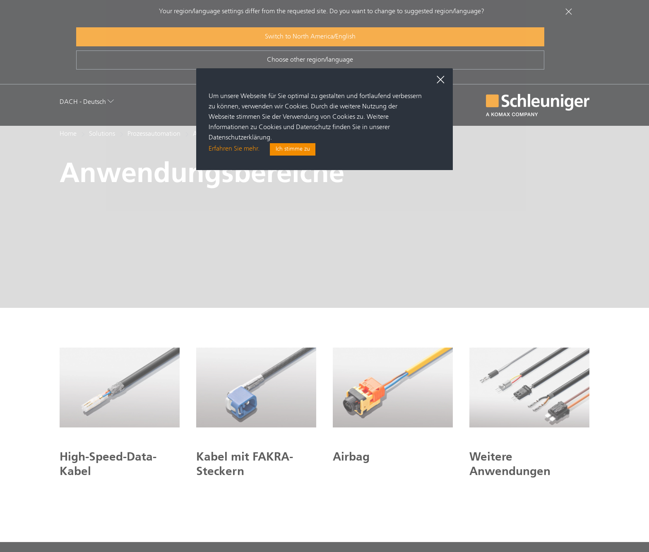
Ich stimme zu (293, 149)
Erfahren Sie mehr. (234, 149)
